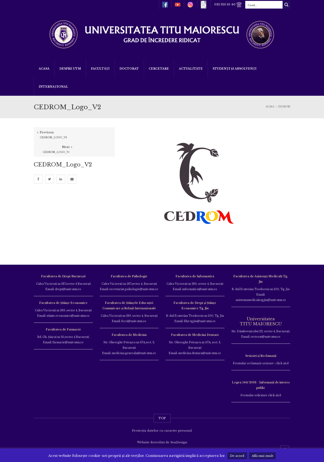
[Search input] (264, 5)
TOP (162, 418)
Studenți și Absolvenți (234, 68)
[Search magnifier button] (286, 5)
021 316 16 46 (228, 4)
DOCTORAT (129, 68)
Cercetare (159, 68)
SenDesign (178, 442)
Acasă (44, 68)
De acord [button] (237, 456)
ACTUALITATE (191, 68)
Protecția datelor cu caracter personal (162, 430)
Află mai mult (262, 456)
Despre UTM (70, 68)
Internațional (53, 86)
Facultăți (100, 68)
